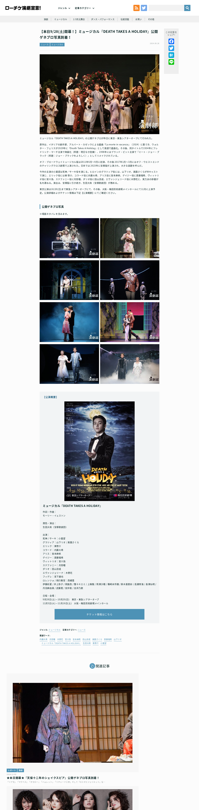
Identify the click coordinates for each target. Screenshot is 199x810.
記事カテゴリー (83, 12)
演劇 (43, 29)
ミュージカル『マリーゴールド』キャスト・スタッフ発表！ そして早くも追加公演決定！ (161, 748)
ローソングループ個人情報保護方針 (122, 787)
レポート (14, 736)
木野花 (60, 656)
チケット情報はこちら (100, 630)
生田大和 (87, 660)
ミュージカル (59, 29)
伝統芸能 (126, 29)
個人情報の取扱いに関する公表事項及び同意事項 (81, 787)
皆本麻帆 (77, 656)
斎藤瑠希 (108, 656)
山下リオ (118, 656)
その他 (153, 29)
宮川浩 (68, 656)
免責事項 (173, 787)
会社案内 (184, 787)
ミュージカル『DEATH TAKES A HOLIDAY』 (61, 660)
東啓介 (96, 660)
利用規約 (24, 787)
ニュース (45, 58)
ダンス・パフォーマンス (103, 29)
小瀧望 (103, 660)
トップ (14, 787)
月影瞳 (52, 656)
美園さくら (97, 656)
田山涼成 (86, 656)
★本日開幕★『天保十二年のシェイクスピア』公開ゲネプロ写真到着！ (36, 746)
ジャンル (62, 12)
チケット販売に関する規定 (44, 787)
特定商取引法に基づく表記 (153, 787)
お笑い (140, 29)
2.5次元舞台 (78, 29)
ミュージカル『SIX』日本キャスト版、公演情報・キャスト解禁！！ (99, 746)
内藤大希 (44, 656)
